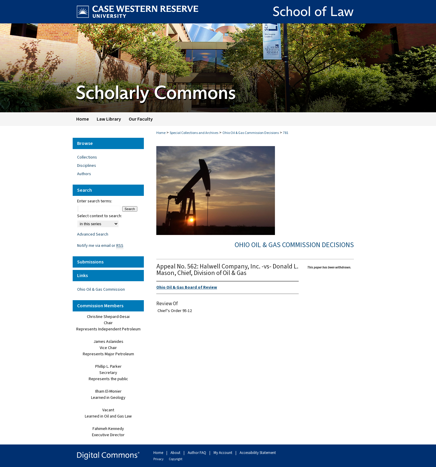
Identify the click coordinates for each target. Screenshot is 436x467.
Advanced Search (92, 234)
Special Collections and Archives (194, 132)
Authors (84, 174)
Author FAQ (197, 452)
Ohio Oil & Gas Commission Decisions (250, 132)
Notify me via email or (100, 246)
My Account (223, 452)
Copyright (175, 459)
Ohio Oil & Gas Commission (101, 289)
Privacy (158, 459)
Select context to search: (99, 216)
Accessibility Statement (258, 452)
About (176, 452)
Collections (87, 157)
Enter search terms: (94, 201)
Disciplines (86, 166)
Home (161, 132)
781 (285, 132)
